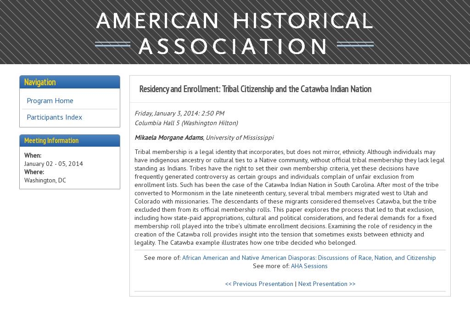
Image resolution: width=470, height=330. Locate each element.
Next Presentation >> (327, 284)
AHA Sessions (309, 266)
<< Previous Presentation (259, 284)
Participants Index (54, 116)
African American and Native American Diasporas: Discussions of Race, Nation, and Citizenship (309, 257)
